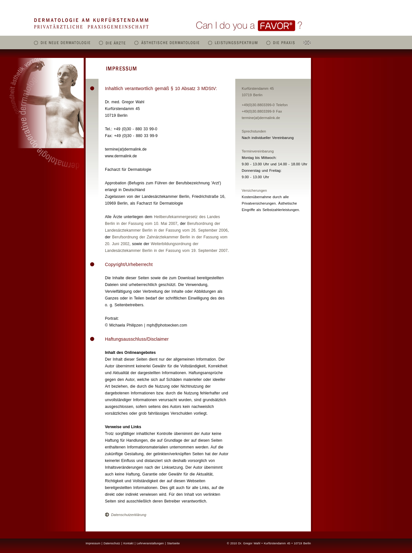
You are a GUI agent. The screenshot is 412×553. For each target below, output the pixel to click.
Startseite (173, 543)
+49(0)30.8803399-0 (258, 105)
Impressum (93, 543)
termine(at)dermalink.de (261, 118)
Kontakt (128, 543)
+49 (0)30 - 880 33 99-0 (135, 129)
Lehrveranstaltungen (150, 543)
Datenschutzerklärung (125, 515)
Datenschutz (112, 543)
